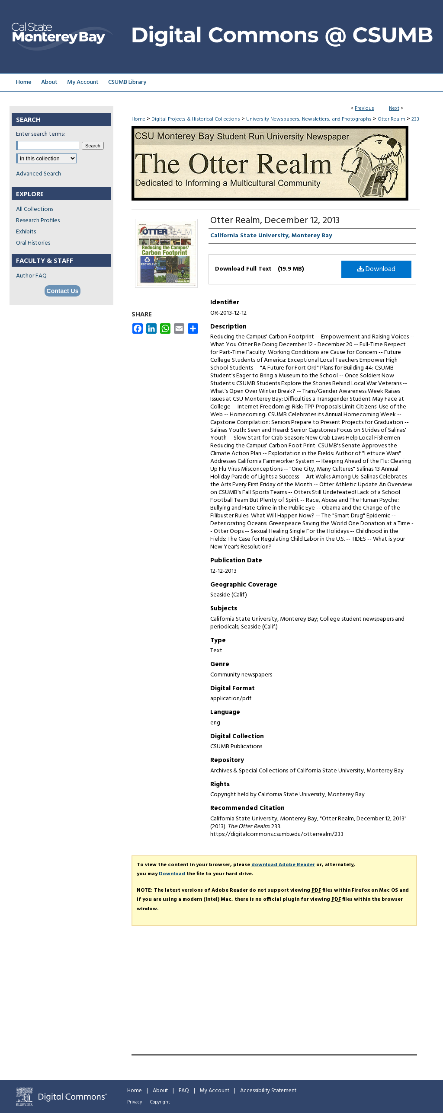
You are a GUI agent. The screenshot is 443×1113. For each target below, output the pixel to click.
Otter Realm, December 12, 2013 (275, 220)
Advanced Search (38, 174)
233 (415, 119)
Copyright (160, 1102)
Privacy (134, 1102)
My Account (214, 1090)
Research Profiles (38, 221)
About (160, 1090)
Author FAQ (31, 276)
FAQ (184, 1090)
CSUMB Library (127, 82)
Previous (364, 108)
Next (394, 108)
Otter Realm (391, 119)
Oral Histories (33, 243)
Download (376, 269)
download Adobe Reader (283, 865)
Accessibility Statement (268, 1090)
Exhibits (26, 232)
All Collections (34, 209)
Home (138, 119)
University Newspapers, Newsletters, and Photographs (309, 119)
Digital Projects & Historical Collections (195, 119)
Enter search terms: (40, 134)
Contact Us (63, 290)
